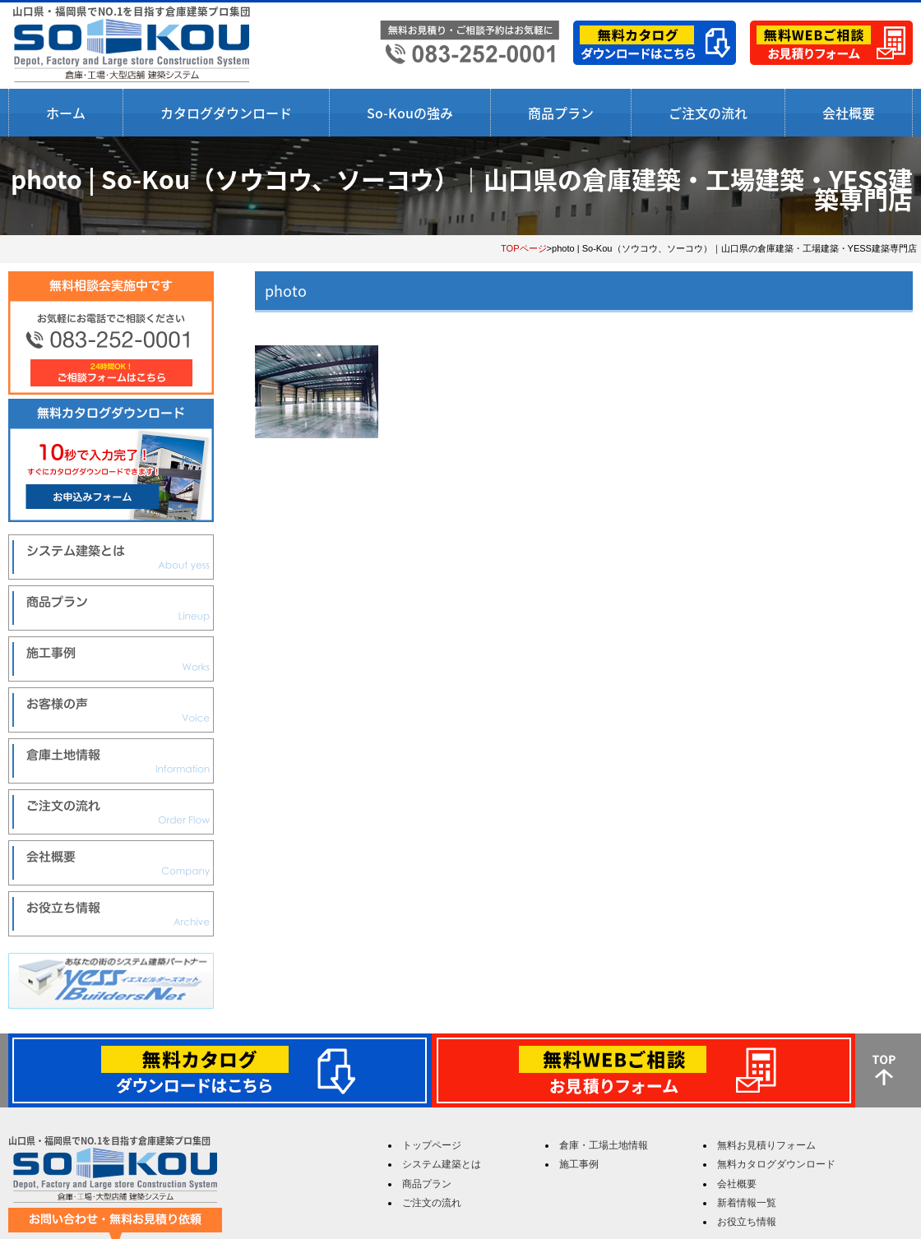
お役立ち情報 (746, 1221)
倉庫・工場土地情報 (603, 1145)
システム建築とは (441, 1164)
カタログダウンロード (226, 113)
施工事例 (579, 1164)
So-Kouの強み (410, 113)
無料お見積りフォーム (766, 1145)
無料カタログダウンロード (776, 1164)
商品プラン (561, 113)
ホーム (66, 113)
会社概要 (848, 113)
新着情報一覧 (746, 1203)
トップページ (431, 1145)
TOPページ (524, 248)
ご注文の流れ (708, 113)
